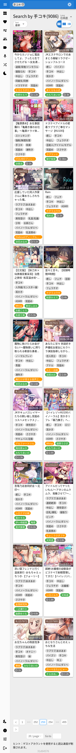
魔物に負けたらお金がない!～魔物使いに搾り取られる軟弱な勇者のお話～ (27, 349)
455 (64, 722)
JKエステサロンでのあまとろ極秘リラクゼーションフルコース (58, 58)
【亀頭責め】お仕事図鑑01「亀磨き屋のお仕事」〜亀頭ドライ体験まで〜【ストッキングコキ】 (27, 130)
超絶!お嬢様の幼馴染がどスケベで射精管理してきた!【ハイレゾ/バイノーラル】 (58, 574)
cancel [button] (22, 4)
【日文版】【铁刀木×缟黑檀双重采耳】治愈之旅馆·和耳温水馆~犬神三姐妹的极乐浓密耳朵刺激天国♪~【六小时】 (27, 279)
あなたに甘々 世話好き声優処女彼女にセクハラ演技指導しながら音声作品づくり (58, 349)
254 (50, 722)
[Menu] (5, 4)
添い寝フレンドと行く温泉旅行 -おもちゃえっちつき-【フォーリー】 (27, 572)
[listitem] (5, 13)
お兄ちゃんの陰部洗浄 (27, 642)
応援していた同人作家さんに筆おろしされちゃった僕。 (27, 195)
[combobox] (45, 4)
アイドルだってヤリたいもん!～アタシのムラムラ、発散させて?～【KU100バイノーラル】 (58, 493)
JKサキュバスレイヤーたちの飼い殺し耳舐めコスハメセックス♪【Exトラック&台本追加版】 (27, 420)
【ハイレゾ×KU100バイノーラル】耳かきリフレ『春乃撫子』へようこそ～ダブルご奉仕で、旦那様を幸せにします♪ (57, 422)
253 (43, 722)
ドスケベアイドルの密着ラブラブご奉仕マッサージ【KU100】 (57, 126)
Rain (48, 192)
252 (36, 722)
